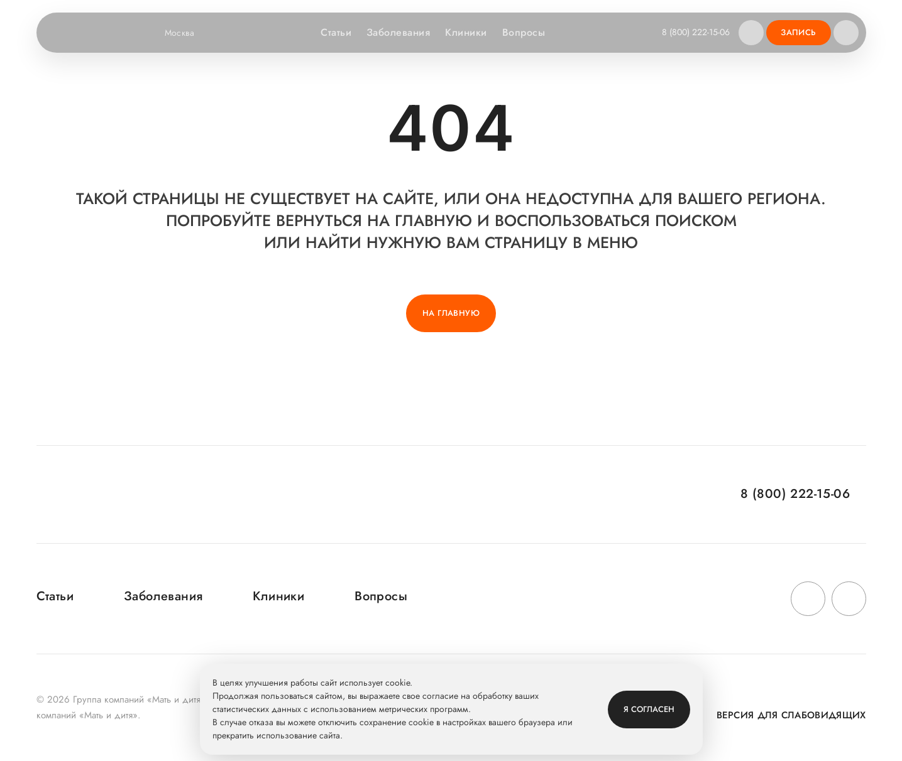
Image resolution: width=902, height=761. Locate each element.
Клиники (466, 32)
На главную (451, 313)
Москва (188, 32)
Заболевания (398, 32)
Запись (798, 32)
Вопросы (523, 32)
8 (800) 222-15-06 (696, 32)
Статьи (336, 32)
